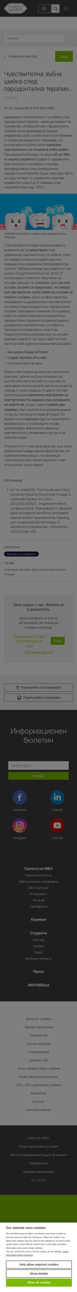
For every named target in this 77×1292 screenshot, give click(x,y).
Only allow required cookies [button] (39, 1264)
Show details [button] (39, 1273)
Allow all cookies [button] (39, 1282)
